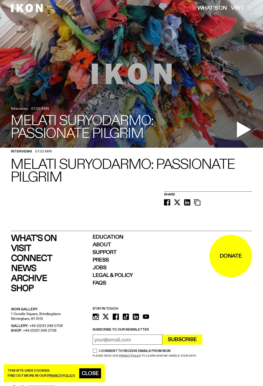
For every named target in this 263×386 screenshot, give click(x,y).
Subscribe (182, 339)
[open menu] (250, 8)
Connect (31, 258)
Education (108, 237)
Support (105, 252)
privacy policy (61, 376)
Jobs (99, 267)
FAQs (99, 283)
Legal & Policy (113, 275)
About (102, 244)
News (23, 268)
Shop (22, 288)
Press (101, 260)
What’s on (212, 8)
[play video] (244, 129)
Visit (237, 8)
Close (90, 373)
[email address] (127, 340)
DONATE (231, 256)
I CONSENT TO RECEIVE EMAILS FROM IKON (135, 351)
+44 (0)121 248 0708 (46, 325)
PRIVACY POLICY (130, 356)
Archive (29, 278)
